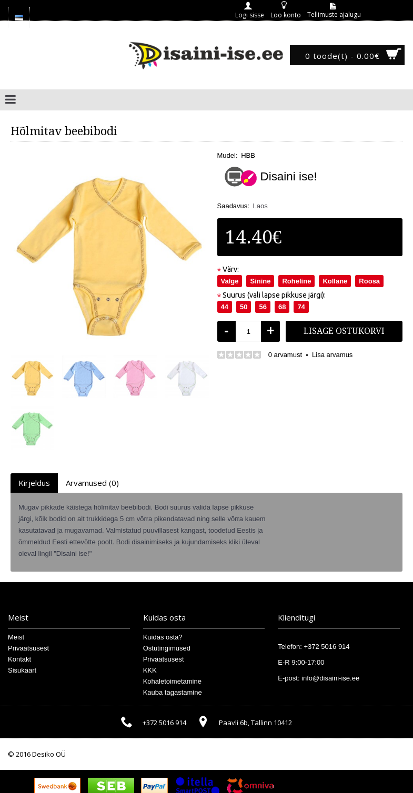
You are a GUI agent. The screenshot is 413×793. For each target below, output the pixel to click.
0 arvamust (285, 355)
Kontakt (19, 659)
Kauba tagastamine (172, 692)
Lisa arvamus (332, 355)
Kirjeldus (34, 482)
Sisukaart (22, 670)
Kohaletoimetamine (172, 681)
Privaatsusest (28, 648)
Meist (16, 637)
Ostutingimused (166, 648)
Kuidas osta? (163, 637)
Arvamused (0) (92, 482)
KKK (150, 670)
